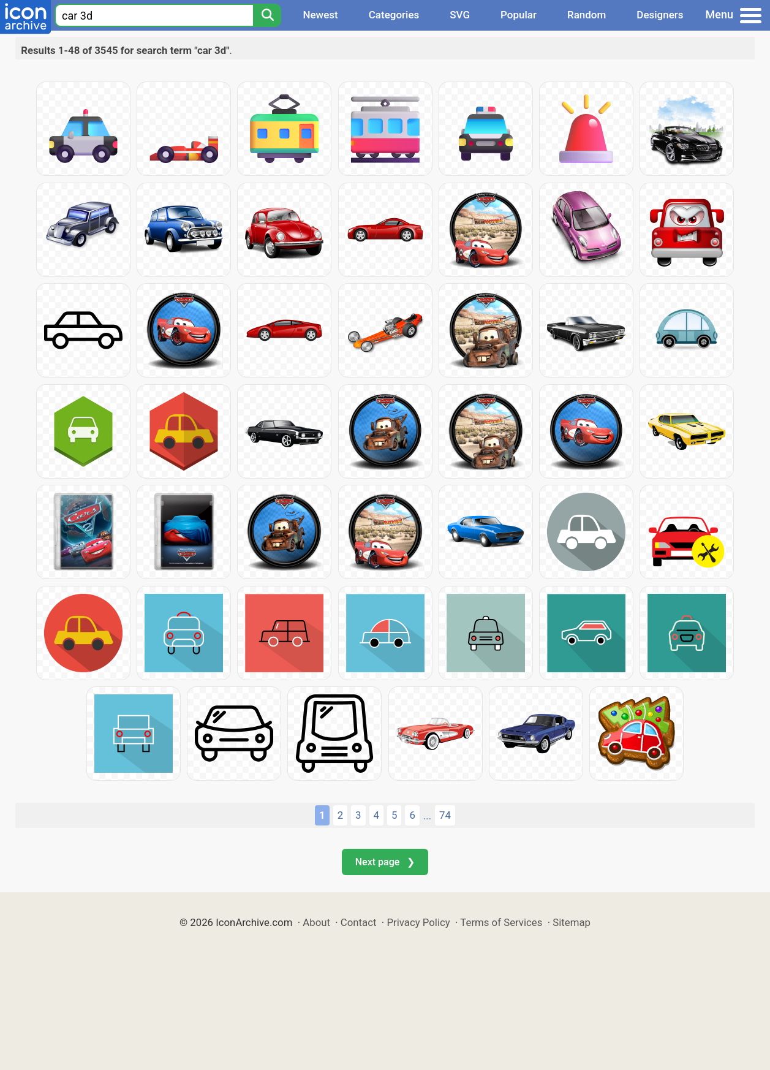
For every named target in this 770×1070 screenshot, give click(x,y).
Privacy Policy (418, 922)
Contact (359, 922)
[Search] (267, 15)
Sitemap (572, 922)
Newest (320, 15)
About (316, 922)
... (427, 816)
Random (586, 15)
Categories (394, 15)
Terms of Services (501, 922)
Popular (518, 15)
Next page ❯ (385, 862)
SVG (460, 15)
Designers (659, 15)
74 (445, 815)
